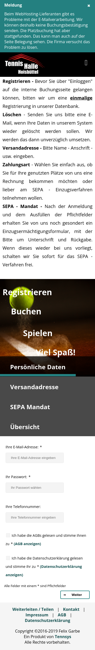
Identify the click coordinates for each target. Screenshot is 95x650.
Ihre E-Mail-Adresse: (24, 447)
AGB (62, 615)
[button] (86, 63)
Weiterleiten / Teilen (33, 609)
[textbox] (35, 458)
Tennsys (63, 636)
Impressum (37, 615)
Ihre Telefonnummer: (23, 506)
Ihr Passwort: (18, 476)
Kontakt (71, 609)
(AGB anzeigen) (27, 543)
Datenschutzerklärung (47, 620)
